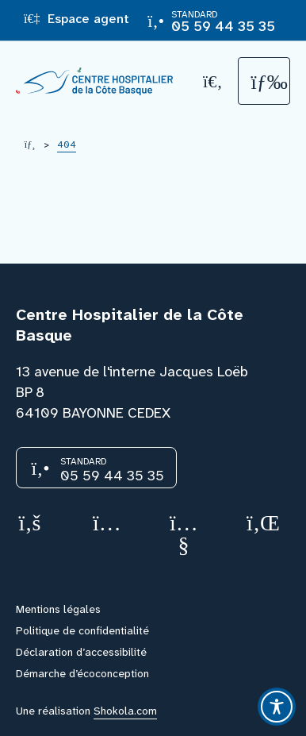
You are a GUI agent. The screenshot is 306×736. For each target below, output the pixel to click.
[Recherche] (213, 81)
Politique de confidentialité (82, 630)
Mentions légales (58, 609)
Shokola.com (125, 710)
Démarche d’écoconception (82, 673)
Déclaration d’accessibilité (81, 652)
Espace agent (76, 18)
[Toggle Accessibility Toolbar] (276, 706)
